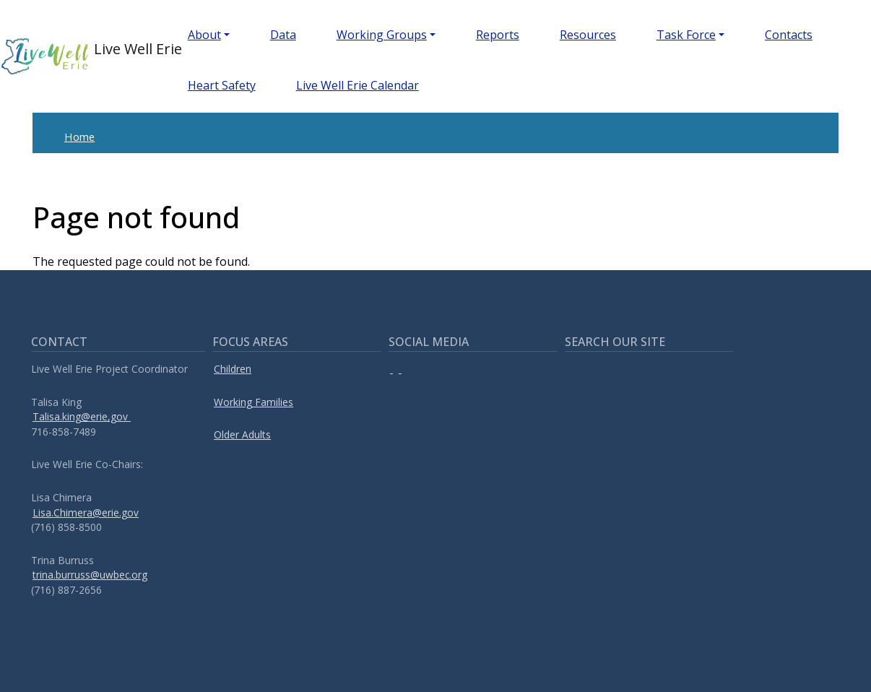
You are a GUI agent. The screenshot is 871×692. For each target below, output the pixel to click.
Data (283, 35)
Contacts (788, 35)
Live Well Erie (71, 56)
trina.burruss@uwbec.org (89, 574)
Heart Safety (222, 85)
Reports (497, 35)
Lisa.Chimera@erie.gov (85, 512)
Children (232, 369)
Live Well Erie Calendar (357, 85)
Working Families (253, 402)
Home (79, 136)
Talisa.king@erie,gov (81, 416)
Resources (588, 35)
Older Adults (242, 434)
